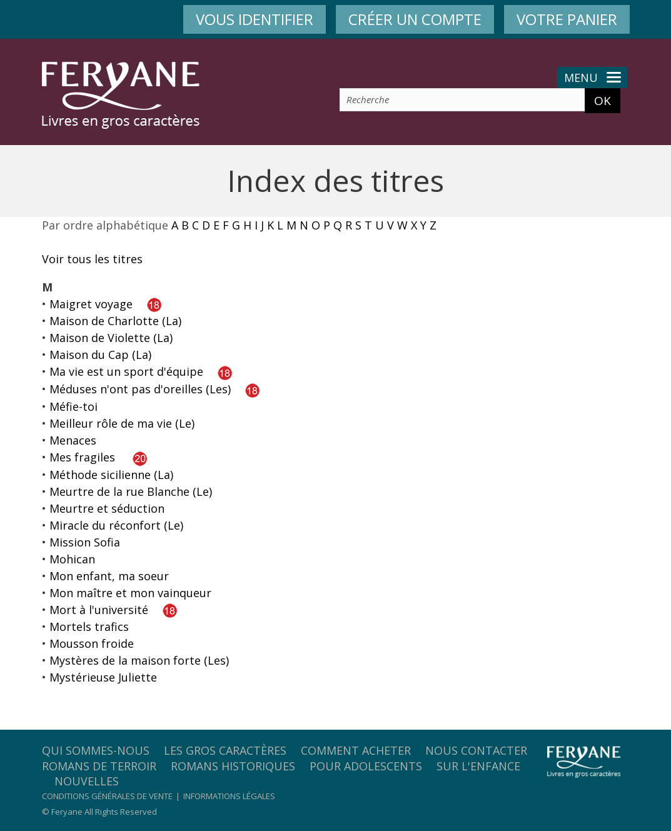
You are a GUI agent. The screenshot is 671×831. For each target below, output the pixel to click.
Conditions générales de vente (107, 796)
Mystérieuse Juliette (103, 677)
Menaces (72, 440)
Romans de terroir (99, 765)
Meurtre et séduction (106, 508)
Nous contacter (476, 750)
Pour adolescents (366, 765)
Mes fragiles (82, 457)
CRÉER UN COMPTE (415, 19)
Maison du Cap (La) (100, 354)
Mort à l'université (98, 609)
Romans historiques (233, 765)
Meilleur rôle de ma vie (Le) (121, 423)
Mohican (72, 559)
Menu (592, 77)
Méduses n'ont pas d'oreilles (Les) (140, 388)
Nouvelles (86, 780)
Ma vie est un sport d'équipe (126, 371)
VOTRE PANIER (567, 19)
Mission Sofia (84, 542)
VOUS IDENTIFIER (254, 19)
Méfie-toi (73, 406)
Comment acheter (356, 750)
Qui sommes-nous (95, 750)
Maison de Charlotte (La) (115, 320)
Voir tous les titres (92, 258)
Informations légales (229, 796)
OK (602, 101)
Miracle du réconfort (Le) (116, 525)
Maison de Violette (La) (111, 337)
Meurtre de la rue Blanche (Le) (130, 491)
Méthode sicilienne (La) (111, 474)
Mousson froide (91, 643)
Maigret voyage (91, 303)
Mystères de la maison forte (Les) (139, 660)
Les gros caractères (225, 750)
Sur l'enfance (478, 765)
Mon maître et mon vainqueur (130, 592)
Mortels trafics (89, 626)
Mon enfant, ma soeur (109, 575)
